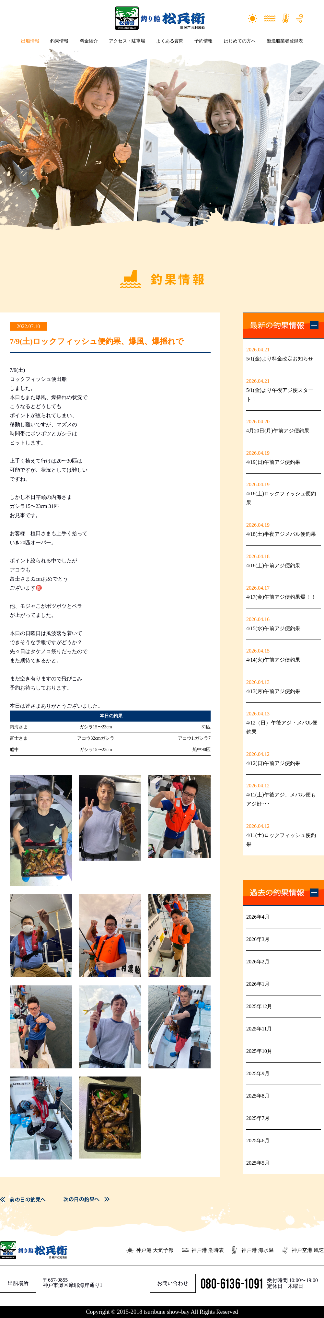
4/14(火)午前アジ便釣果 (273, 660)
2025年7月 (258, 1118)
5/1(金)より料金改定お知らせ (279, 358)
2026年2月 (258, 961)
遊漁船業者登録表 (285, 41)
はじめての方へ (240, 41)
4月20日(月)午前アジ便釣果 (277, 430)
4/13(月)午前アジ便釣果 (273, 691)
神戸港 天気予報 (155, 1250)
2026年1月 (258, 984)
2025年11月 (259, 1028)
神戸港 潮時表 (207, 1250)
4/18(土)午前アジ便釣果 (273, 565)
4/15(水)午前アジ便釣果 (273, 628)
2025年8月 (258, 1096)
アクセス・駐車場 (127, 41)
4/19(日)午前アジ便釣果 (273, 462)
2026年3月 (258, 939)
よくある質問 (169, 41)
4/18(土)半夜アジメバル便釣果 (281, 534)
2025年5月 (258, 1163)
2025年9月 (258, 1073)
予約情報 (203, 41)
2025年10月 (259, 1051)
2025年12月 (259, 1006)
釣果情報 (59, 41)
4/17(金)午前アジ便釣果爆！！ (281, 597)
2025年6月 (258, 1140)
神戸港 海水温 (257, 1250)
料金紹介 (89, 41)
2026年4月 (258, 917)
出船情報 (30, 41)
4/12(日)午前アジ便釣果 (273, 763)
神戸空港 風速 (308, 1250)
